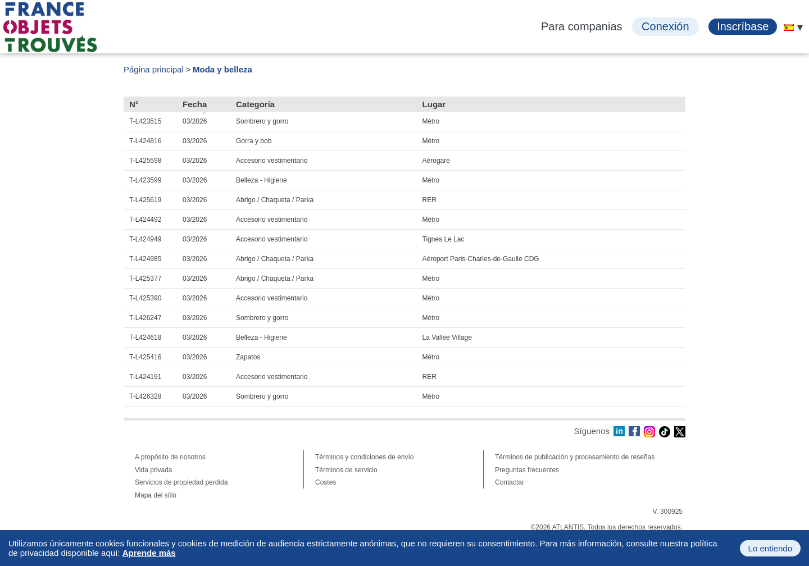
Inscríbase (743, 26)
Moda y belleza (222, 69)
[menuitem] (789, 27)
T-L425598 (145, 161)
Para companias (581, 26)
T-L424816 (145, 141)
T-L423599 (145, 180)
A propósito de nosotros (170, 457)
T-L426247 (145, 318)
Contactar (509, 482)
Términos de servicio (346, 470)
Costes (325, 482)
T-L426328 (145, 396)
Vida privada (153, 470)
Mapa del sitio (155, 495)
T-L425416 (145, 357)
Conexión (665, 26)
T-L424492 (145, 219)
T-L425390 (145, 298)
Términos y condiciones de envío (364, 457)
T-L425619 (145, 200)
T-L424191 (145, 377)
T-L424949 (145, 239)
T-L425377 (145, 278)
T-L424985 (145, 259)
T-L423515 (145, 121)
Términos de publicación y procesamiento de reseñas (575, 457)
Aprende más (149, 553)
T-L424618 (145, 337)
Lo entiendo (770, 548)
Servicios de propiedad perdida (181, 482)
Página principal (154, 69)
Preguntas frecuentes (527, 470)
